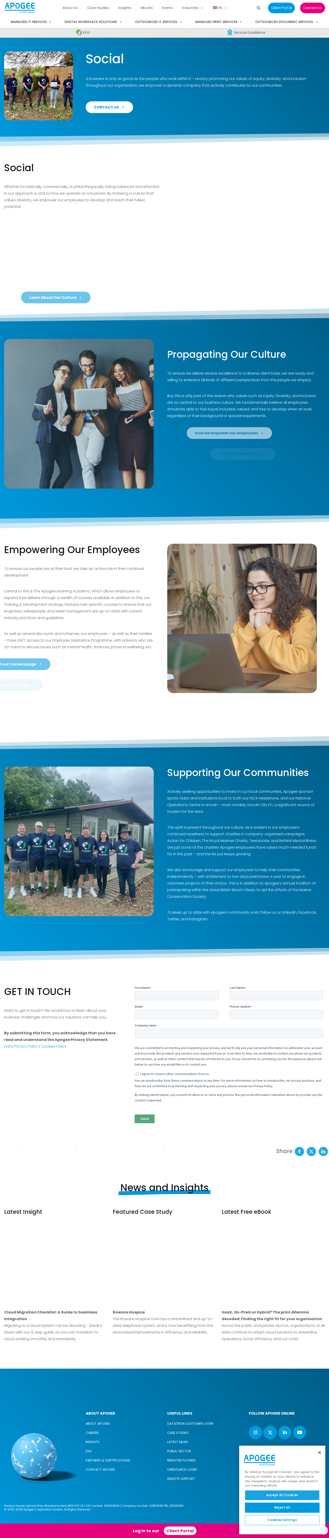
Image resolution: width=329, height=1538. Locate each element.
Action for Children (183, 840)
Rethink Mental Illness (297, 840)
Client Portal (180, 1531)
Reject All (282, 1507)
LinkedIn (289, 912)
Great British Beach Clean (232, 890)
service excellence (221, 373)
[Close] (320, 1452)
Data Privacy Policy (21, 1046)
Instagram (198, 919)
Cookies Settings (282, 1520)
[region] (282, 1490)
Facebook (307, 912)
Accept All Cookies (282, 1495)
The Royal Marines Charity (225, 840)
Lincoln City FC (260, 804)
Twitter (173, 919)
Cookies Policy (54, 1046)
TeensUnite (259, 840)
